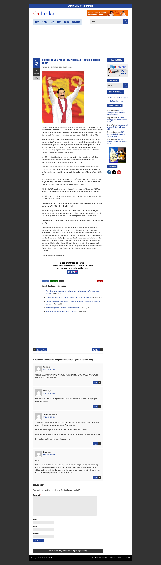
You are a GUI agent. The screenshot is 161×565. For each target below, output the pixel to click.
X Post (61, 281)
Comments (36, 74)
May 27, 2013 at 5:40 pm (49, 417)
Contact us (76, 22)
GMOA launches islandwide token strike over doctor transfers (116, 134)
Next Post (96, 350)
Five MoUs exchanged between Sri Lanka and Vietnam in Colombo (116, 112)
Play (59, 22)
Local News (37, 78)
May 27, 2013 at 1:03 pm (49, 369)
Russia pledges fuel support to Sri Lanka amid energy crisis (117, 127)
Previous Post (41, 350)
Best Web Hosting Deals (117, 101)
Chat (52, 22)
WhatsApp (54, 281)
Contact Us (112, 558)
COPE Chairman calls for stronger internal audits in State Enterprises (69, 298)
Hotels (66, 22)
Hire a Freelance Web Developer (119, 98)
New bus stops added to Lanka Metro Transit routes (63, 308)
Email (35, 526)
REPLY (100, 281)
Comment (37, 495)
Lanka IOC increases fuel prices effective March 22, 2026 (117, 141)
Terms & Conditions (123, 558)
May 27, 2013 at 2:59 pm (49, 393)
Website (36, 533)
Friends (44, 22)
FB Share (45, 281)
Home (37, 22)
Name (35, 519)
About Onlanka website (99, 558)
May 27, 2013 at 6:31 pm (49, 455)
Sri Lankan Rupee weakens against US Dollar (61, 312)
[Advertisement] (80, 41)
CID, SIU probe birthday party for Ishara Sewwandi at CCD (117, 119)
